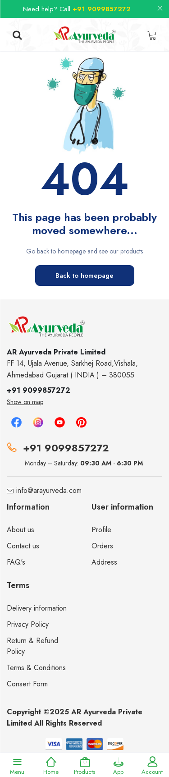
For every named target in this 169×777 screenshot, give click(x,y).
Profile (101, 529)
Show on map (25, 401)
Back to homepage (84, 275)
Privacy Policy (28, 624)
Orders (102, 546)
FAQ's (16, 562)
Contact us (23, 546)
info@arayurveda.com (49, 490)
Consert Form (27, 684)
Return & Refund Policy (32, 646)
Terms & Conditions (36, 667)
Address (104, 562)
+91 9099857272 (102, 9)
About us (20, 529)
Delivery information (37, 608)
